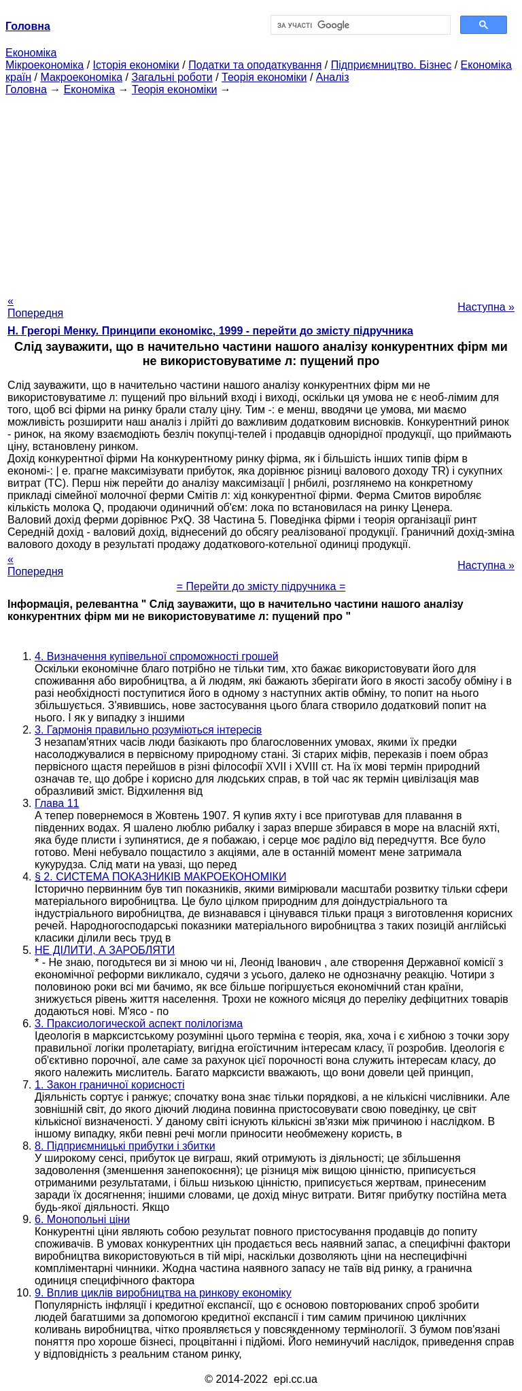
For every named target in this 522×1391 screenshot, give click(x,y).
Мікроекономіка (44, 65)
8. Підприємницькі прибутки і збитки (125, 1146)
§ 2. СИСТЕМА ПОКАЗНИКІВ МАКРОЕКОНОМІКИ (160, 876)
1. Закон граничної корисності (110, 1085)
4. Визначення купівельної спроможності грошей (157, 656)
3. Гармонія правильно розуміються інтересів (148, 730)
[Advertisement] (261, 191)
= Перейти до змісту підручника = (261, 586)
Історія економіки (136, 65)
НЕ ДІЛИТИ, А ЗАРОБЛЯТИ (105, 950)
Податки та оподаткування (254, 65)
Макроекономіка (81, 77)
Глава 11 (57, 803)
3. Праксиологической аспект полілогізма (139, 1023)
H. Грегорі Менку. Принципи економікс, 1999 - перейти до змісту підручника (210, 331)
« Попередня (35, 307)
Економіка (30, 52)
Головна (26, 89)
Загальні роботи (171, 77)
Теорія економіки (264, 77)
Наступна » (486, 307)
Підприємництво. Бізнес (391, 65)
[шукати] (359, 25)
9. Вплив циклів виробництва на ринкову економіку (163, 1293)
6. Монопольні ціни (82, 1219)
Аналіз (332, 77)
